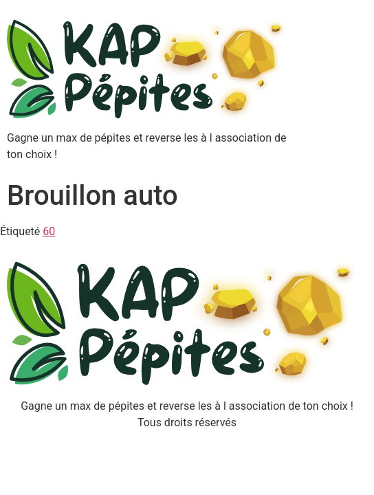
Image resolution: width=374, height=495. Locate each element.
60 (49, 231)
